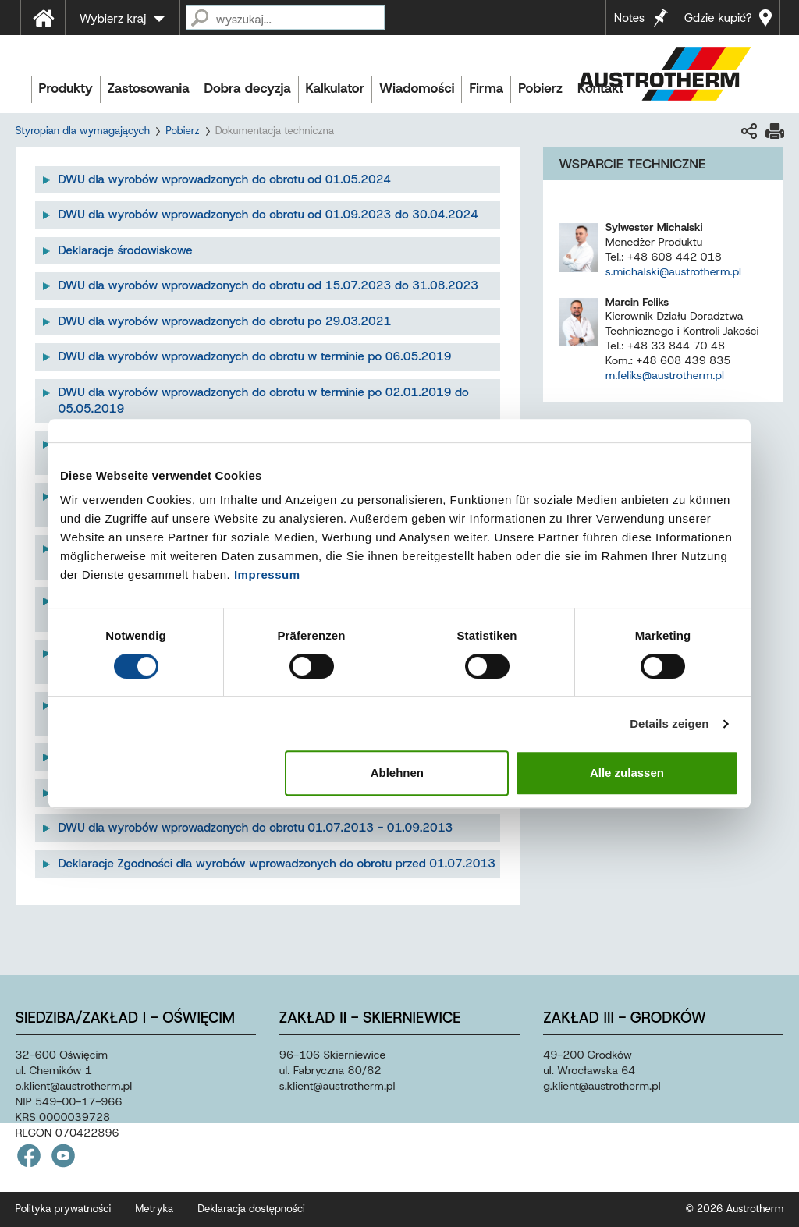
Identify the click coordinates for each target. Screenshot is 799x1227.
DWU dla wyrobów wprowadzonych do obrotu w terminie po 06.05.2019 (255, 356)
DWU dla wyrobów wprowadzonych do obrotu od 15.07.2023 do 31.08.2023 (268, 285)
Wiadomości (416, 88)
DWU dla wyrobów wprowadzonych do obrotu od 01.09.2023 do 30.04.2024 (268, 214)
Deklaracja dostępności (251, 1208)
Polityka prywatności (64, 1208)
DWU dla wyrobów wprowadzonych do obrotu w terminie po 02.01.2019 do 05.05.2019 (264, 401)
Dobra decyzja (247, 88)
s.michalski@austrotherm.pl (673, 271)
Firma (486, 88)
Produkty (66, 88)
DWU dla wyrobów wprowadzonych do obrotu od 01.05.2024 (225, 179)
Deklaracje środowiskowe (126, 250)
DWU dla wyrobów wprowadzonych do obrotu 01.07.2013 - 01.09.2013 (256, 827)
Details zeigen (669, 723)
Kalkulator (335, 88)
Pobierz (540, 88)
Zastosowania (149, 88)
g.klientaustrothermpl (601, 1086)
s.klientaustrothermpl (337, 1086)
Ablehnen (397, 772)
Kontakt (600, 88)
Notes (629, 18)
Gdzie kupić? (717, 18)
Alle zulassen (627, 772)
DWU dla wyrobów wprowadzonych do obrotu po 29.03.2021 (225, 321)
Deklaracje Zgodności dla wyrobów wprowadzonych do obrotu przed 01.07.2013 (277, 863)
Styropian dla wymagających (83, 130)
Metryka (154, 1208)
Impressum (267, 574)
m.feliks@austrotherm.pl (664, 375)
